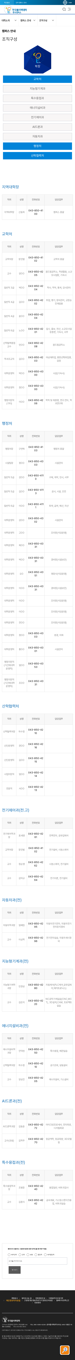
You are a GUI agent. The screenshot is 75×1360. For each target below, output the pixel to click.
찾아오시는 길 (27, 1298)
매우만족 (14, 1255)
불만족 (40, 1255)
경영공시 (14, 1298)
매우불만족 (50, 1255)
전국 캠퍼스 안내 (21, 3)
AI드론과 (37, 127)
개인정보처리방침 (13, 1300)
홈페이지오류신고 (62, 1300)
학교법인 (7, 3)
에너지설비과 (37, 108)
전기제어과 (37, 117)
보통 (31, 1255)
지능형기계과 (37, 88)
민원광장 (37, 1302)
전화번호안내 (40, 1298)
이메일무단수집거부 (56, 1298)
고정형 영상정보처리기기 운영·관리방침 (38, 1300)
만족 (23, 1255)
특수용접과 (37, 98)
